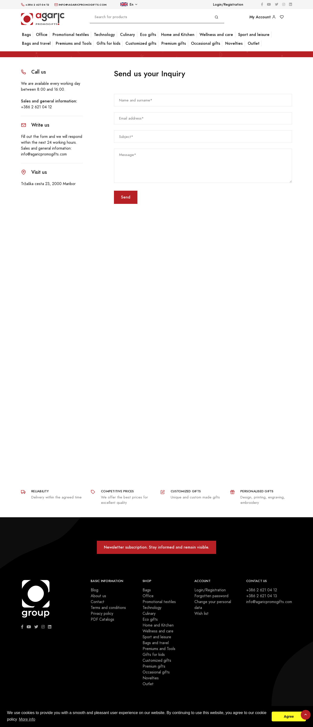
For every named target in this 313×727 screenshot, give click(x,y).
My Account (262, 17)
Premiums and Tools (73, 43)
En (127, 4)
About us (98, 596)
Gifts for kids (108, 43)
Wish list (201, 613)
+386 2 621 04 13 (261, 596)
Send (125, 197)
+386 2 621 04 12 (36, 107)
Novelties (234, 43)
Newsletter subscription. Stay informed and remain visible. (156, 547)
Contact (97, 602)
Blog (94, 590)
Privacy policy (102, 613)
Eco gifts (148, 34)
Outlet (253, 43)
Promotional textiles (71, 34)
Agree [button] (289, 716)
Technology (104, 34)
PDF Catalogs (102, 619)
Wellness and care (216, 34)
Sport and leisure (253, 34)
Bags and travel (36, 43)
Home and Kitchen (177, 34)
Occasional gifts (205, 43)
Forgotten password (211, 596)
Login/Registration (228, 4)
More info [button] (27, 719)
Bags (26, 34)
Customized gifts (140, 43)
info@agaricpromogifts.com (44, 154)
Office (41, 34)
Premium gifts (173, 43)
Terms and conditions (108, 607)
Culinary (127, 34)
